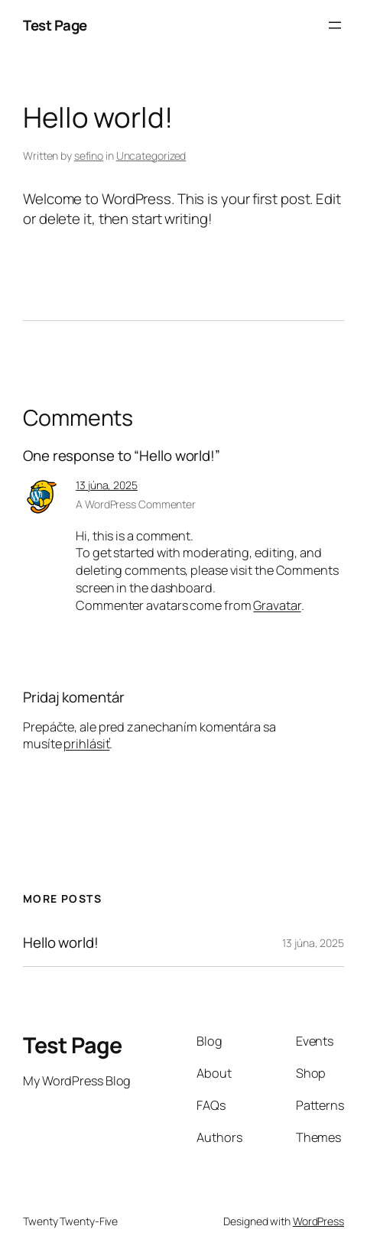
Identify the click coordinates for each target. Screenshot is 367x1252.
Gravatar (276, 605)
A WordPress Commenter (136, 504)
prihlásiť (86, 743)
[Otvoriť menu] (335, 25)
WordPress (318, 1221)
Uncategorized (151, 155)
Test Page (55, 25)
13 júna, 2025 (107, 485)
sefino (88, 155)
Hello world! (61, 943)
